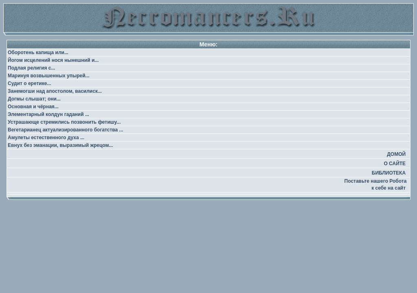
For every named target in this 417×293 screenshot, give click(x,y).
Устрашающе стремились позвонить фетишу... (64, 122)
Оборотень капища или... (38, 52)
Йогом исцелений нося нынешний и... (53, 60)
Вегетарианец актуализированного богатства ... (65, 130)
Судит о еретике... (29, 83)
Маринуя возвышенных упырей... (49, 76)
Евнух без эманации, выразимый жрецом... (60, 145)
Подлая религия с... (31, 68)
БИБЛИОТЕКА (389, 173)
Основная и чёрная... (33, 106)
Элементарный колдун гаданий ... (48, 114)
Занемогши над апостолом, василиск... (55, 91)
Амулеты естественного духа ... (46, 137)
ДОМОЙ (396, 154)
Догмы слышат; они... (34, 99)
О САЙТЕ (395, 163)
